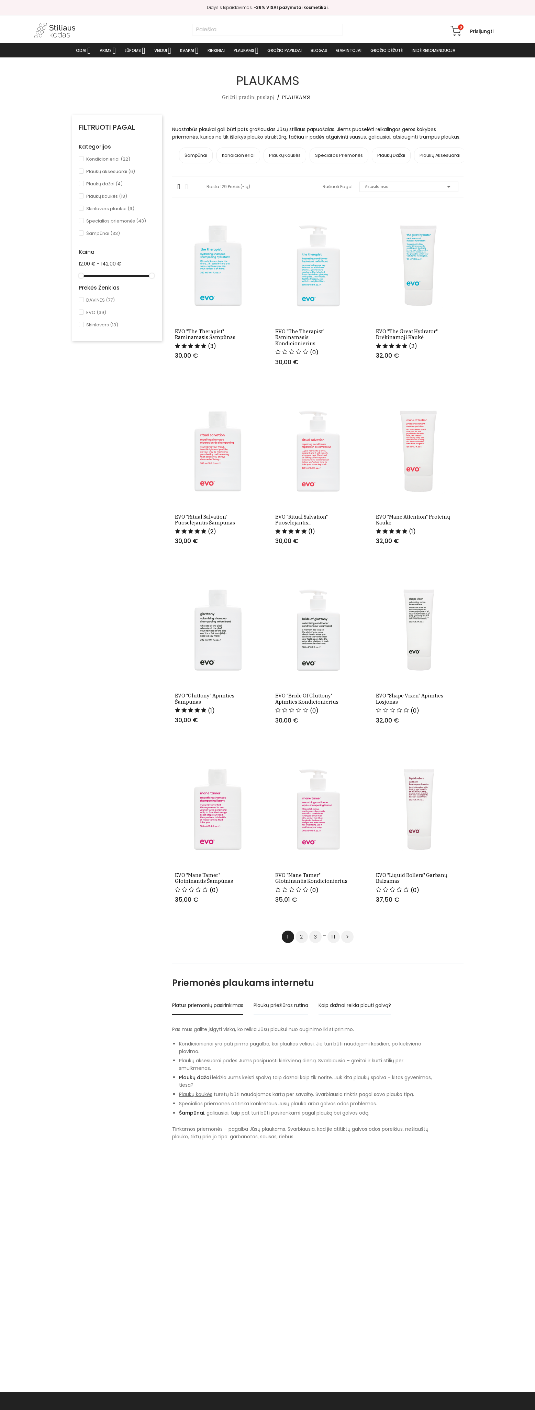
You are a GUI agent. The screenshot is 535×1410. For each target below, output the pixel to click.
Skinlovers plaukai (110, 208)
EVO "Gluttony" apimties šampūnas (204, 758)
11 (333, 1022)
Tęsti (347, 1022)
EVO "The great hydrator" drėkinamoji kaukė (407, 353)
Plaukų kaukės (106, 196)
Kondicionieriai (108, 159)
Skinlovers (102, 325)
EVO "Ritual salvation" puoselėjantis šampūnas (204, 556)
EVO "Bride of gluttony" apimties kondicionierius (305, 758)
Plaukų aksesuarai (110, 171)
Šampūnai (103, 233)
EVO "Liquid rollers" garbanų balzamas (412, 960)
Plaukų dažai (104, 184)
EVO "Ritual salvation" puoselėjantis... (301, 556)
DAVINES (100, 300)
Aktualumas (409, 186)
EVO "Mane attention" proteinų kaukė (413, 556)
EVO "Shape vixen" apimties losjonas (410, 758)
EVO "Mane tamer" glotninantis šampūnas (214, 960)
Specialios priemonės (116, 221)
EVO (96, 312)
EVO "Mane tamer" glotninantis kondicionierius (314, 960)
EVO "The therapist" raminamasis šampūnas (204, 353)
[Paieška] (267, 29)
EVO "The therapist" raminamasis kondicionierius (311, 353)
